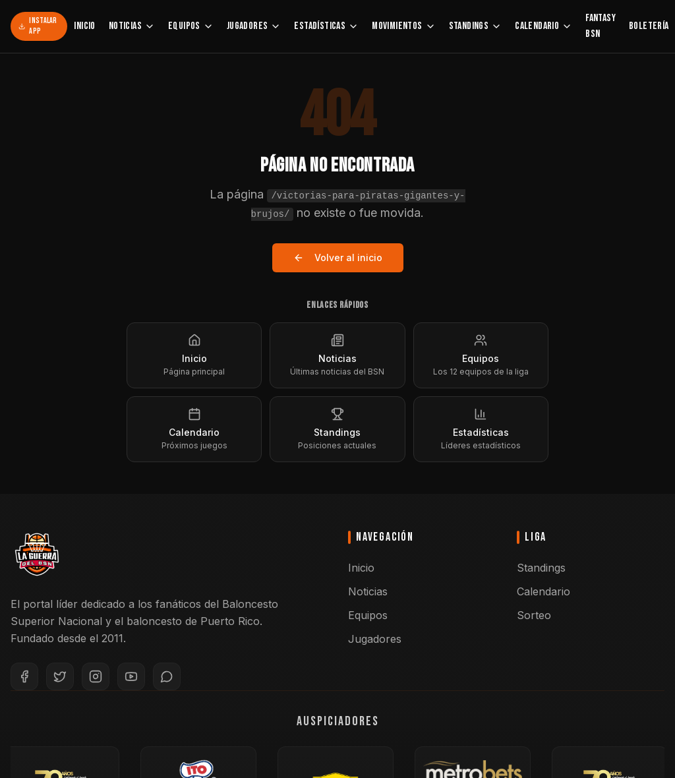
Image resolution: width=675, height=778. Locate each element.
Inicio (84, 26)
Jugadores (254, 26)
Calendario (543, 26)
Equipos (191, 26)
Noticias (132, 26)
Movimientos (403, 26)
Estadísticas (326, 26)
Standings (475, 26)
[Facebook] (24, 676)
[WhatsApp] (167, 676)
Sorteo (534, 615)
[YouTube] (131, 676)
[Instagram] (95, 676)
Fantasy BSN (600, 26)
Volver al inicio (337, 257)
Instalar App (37, 26)
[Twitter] (60, 676)
